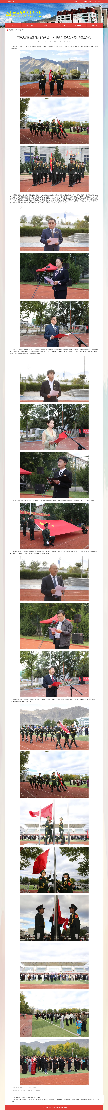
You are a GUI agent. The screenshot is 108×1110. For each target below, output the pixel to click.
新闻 (19, 30)
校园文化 (62, 25)
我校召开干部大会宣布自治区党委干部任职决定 (28, 1097)
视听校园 (78, 25)
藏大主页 (10, 1)
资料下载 (94, 25)
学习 (45, 25)
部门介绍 (29, 25)
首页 (13, 25)
